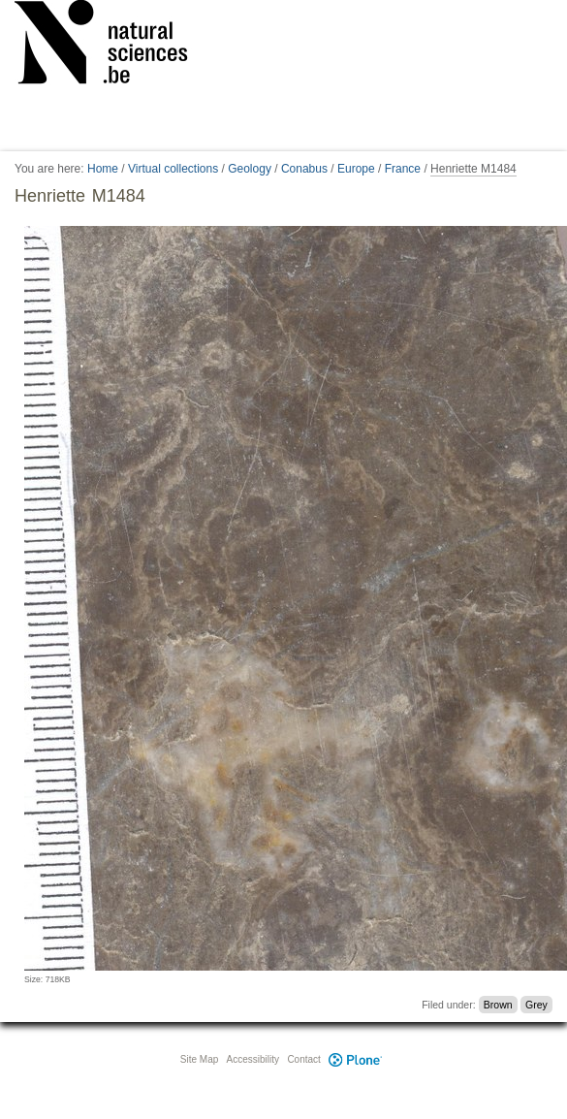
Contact (303, 1059)
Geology (249, 169)
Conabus (304, 169)
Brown (498, 1004)
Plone (355, 1059)
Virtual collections (173, 169)
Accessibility (253, 1059)
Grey (536, 1004)
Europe (356, 169)
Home (102, 169)
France (403, 169)
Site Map (199, 1059)
